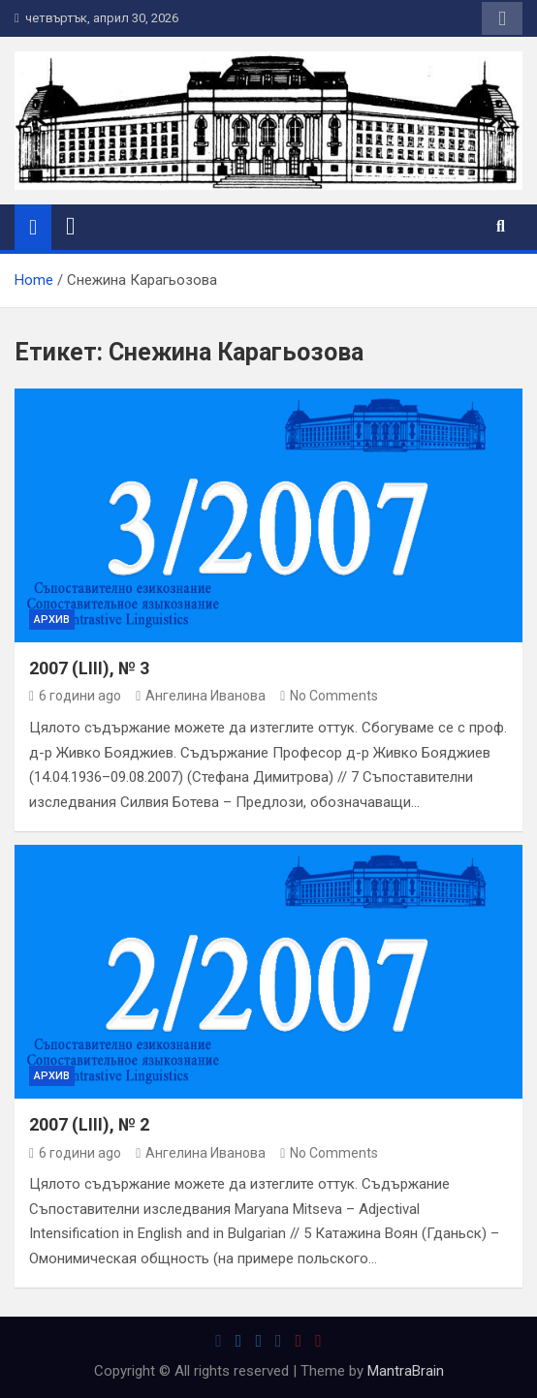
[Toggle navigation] (70, 226)
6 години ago (75, 695)
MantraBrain (405, 1371)
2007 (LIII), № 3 (89, 668)
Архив (52, 619)
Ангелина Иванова (201, 695)
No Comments (334, 695)
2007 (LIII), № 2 (89, 1124)
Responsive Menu (502, 18)
